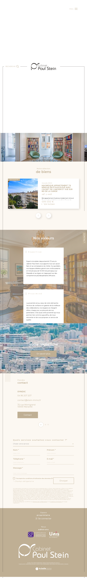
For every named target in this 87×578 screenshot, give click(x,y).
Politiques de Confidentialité (40, 503)
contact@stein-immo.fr (29, 401)
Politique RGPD (59, 565)
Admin (37, 565)
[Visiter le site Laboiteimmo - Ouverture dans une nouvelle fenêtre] (43, 572)
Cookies (66, 565)
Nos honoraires (44, 565)
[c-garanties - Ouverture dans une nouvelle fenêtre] (37, 536)
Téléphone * (18, 460)
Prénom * (51, 451)
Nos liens (52, 565)
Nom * (16, 451)
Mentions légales (30, 565)
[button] (48, 215)
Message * (18, 469)
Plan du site (22, 565)
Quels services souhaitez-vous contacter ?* (40, 441)
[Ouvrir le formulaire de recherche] (12, 66)
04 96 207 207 (24, 396)
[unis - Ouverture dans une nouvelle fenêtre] (54, 536)
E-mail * (50, 460)
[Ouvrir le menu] (73, 9)
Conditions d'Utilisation (56, 503)
